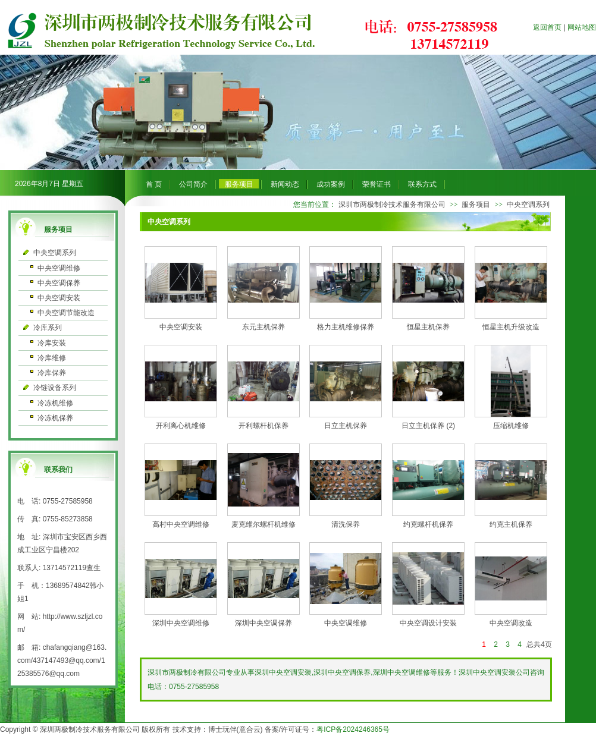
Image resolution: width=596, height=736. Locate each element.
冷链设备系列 (54, 387)
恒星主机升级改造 (510, 327)
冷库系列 (47, 327)
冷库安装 (51, 343)
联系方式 (422, 184)
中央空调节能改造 (66, 313)
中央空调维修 (58, 268)
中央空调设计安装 (428, 623)
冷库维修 (51, 358)
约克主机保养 (511, 524)
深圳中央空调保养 (263, 623)
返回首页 (547, 27)
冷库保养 (51, 373)
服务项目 (239, 184)
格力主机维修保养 (345, 327)
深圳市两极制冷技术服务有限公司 (392, 204)
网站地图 (581, 27)
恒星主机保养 (428, 327)
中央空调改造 (511, 623)
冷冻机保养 (55, 418)
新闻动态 (285, 184)
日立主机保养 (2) (428, 426)
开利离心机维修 (181, 426)
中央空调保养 (58, 283)
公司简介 (193, 184)
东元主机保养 (263, 327)
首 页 (154, 184)
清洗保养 (345, 524)
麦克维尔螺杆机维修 (263, 524)
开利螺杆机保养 (263, 426)
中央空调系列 (54, 253)
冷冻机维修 (55, 403)
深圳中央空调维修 (180, 623)
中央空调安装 (58, 298)
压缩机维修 (511, 426)
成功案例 (330, 184)
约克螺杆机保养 (428, 524)
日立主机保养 (345, 426)
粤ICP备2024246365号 (353, 729)
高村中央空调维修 (180, 524)
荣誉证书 (376, 184)
